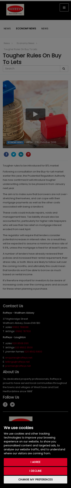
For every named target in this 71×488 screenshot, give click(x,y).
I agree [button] (36, 462)
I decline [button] (35, 471)
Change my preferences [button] (35, 479)
